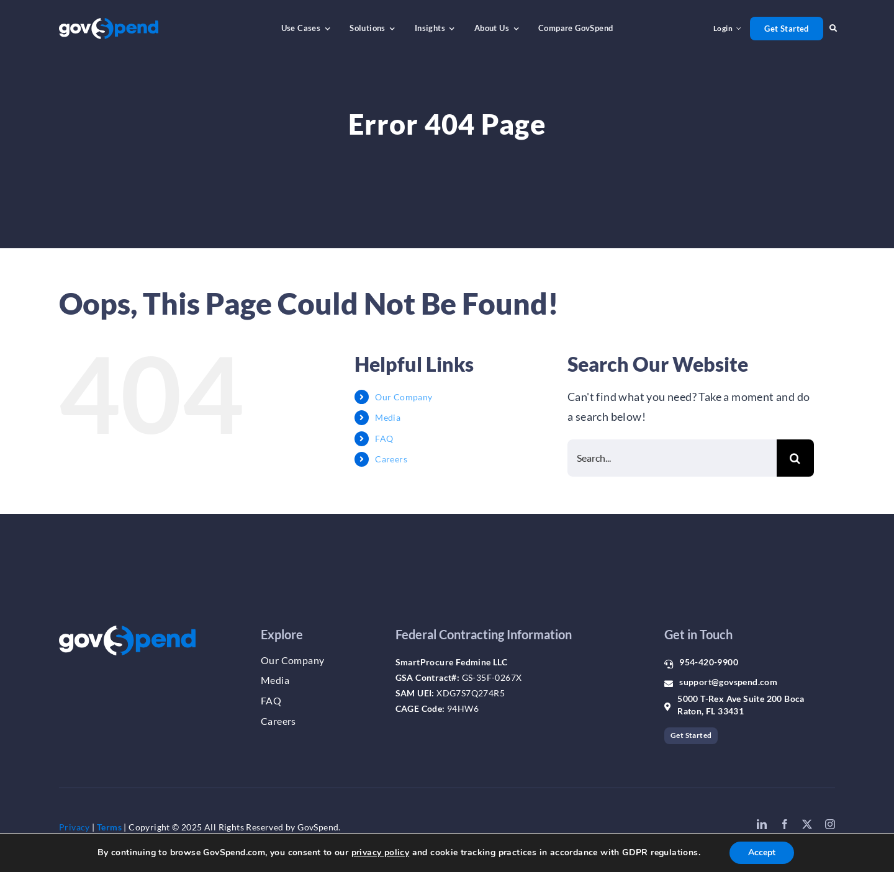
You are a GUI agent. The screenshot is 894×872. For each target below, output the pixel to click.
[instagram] (830, 824)
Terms (109, 827)
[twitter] (807, 824)
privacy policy (380, 852)
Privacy (74, 827)
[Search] (795, 458)
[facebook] (785, 824)
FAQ (384, 438)
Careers (391, 459)
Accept (761, 852)
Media (387, 417)
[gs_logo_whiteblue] (108, 23)
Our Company (403, 397)
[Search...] (672, 458)
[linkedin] (762, 824)
